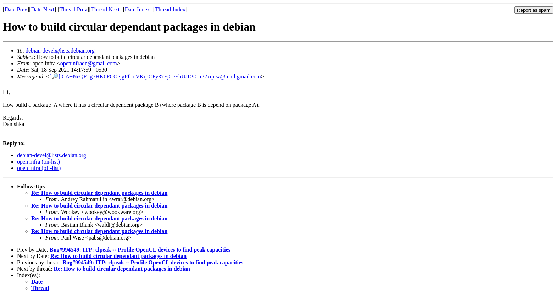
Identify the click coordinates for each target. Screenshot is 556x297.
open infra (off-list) (39, 168)
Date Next (42, 9)
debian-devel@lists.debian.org (60, 51)
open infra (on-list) (38, 162)
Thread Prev (73, 9)
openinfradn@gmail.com (88, 63)
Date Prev (16, 9)
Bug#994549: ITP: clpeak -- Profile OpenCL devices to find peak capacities (140, 250)
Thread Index (170, 9)
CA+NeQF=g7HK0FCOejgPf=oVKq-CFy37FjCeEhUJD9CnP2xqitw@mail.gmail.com (161, 76)
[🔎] (54, 76)
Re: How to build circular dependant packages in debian (99, 193)
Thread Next (105, 9)
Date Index (137, 9)
